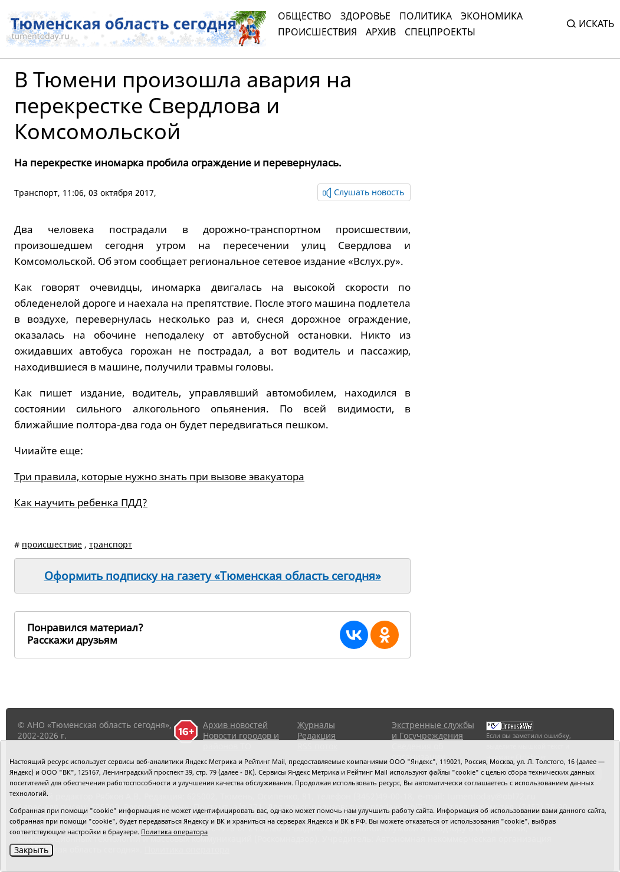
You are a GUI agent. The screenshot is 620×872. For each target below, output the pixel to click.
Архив (381, 31)
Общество (305, 15)
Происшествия (317, 31)
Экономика (492, 15)
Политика (425, 15)
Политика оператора (174, 831)
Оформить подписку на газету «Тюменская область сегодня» (212, 575)
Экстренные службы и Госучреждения (433, 730)
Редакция (316, 735)
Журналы (316, 724)
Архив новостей (235, 724)
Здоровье (365, 15)
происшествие (52, 544)
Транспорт (36, 192)
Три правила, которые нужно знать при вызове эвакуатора (159, 476)
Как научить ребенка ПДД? (80, 502)
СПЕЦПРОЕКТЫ (440, 31)
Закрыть (31, 849)
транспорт (110, 544)
